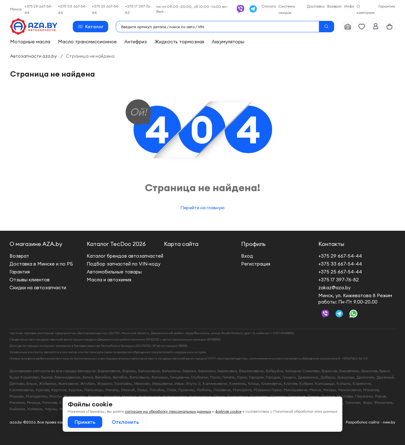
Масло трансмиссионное (87, 42)
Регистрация (255, 264)
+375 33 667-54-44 (340, 264)
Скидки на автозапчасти (37, 288)
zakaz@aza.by (334, 288)
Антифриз (135, 42)
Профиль (253, 244)
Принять (85, 422)
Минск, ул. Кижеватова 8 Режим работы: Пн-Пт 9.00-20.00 (355, 298)
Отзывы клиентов (29, 280)
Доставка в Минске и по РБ (41, 264)
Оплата (268, 6)
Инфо (349, 6)
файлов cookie (228, 411)
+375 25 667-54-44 (340, 272)
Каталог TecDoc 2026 (116, 244)
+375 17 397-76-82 (338, 280)
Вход (247, 256)
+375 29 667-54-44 (340, 256)
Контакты (331, 244)
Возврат (334, 6)
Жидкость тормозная (179, 42)
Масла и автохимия (109, 280)
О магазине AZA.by (35, 244)
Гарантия (386, 6)
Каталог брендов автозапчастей (125, 256)
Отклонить (125, 422)
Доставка (316, 6)
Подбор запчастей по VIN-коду (123, 264)
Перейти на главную (202, 207)
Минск (16, 9)
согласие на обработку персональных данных (168, 411)
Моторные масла (30, 42)
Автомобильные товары (114, 272)
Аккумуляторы (228, 42)
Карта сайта (181, 244)
